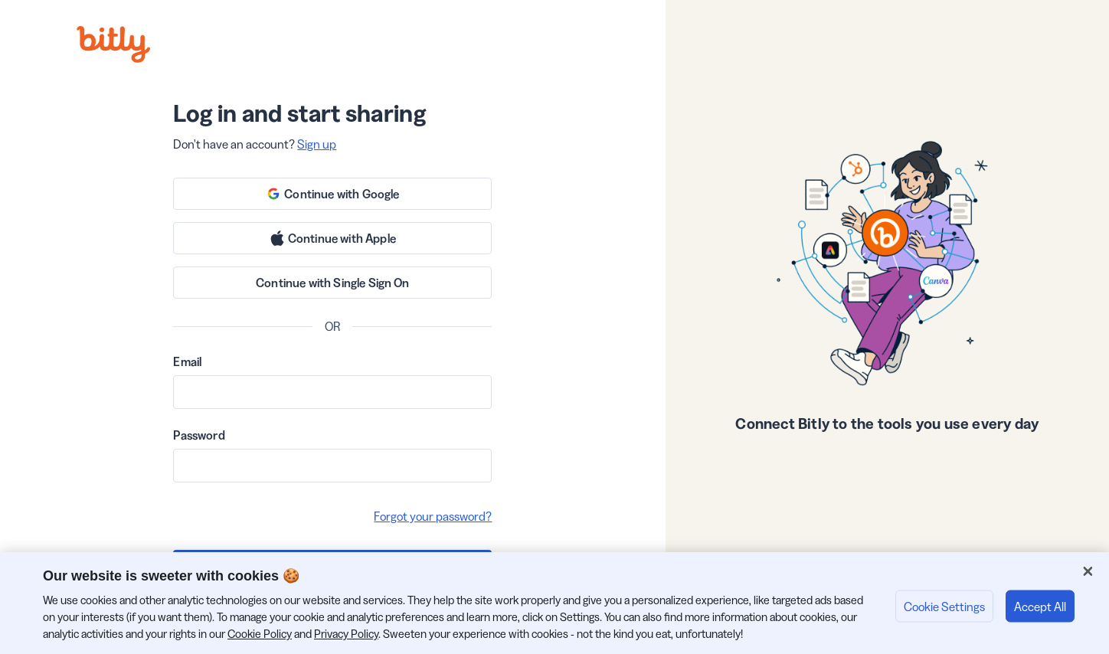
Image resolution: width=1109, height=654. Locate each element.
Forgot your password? (433, 516)
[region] (554, 603)
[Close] (1087, 571)
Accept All (1040, 605)
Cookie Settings (944, 605)
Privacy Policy (346, 633)
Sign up (316, 144)
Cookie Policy (259, 633)
